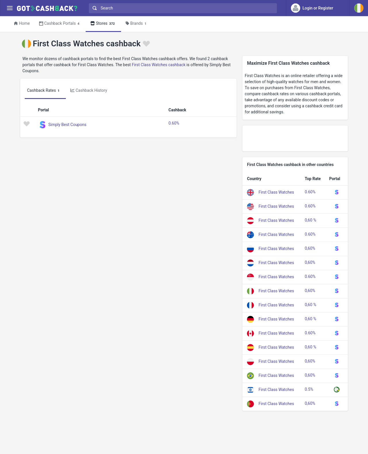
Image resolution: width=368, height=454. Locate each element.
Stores (103, 23)
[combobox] (181, 8)
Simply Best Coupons (67, 124)
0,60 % (310, 220)
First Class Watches (276, 192)
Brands (137, 23)
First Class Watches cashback (158, 64)
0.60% (173, 123)
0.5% (309, 389)
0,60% (310, 248)
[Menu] (10, 8)
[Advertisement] (295, 138)
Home (22, 23)
